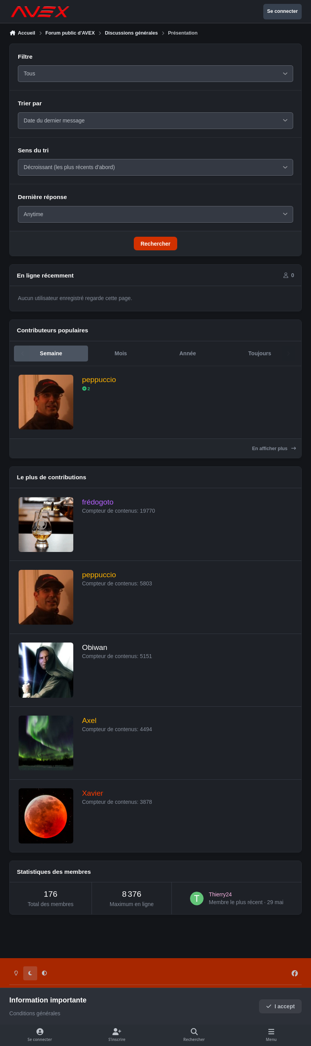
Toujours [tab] (259, 362)
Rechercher (155, 253)
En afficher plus (274, 457)
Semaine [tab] (51, 362)
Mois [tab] (120, 362)
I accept (280, 1006)
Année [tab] (187, 362)
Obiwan (94, 657)
